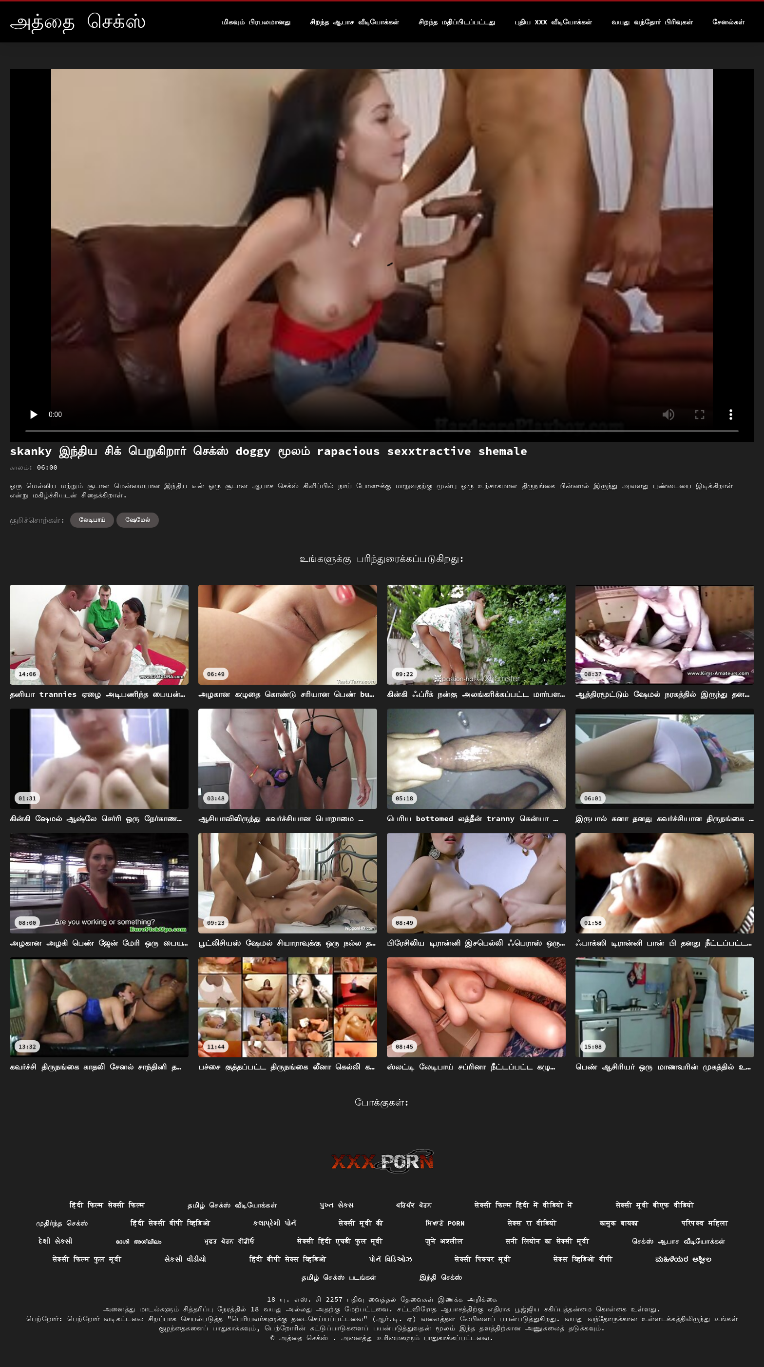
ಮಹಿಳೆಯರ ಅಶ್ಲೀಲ (683, 1259)
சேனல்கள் (728, 22)
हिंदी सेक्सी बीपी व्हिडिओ (170, 1223)
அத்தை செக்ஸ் (306, 1337)
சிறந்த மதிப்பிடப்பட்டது (457, 22)
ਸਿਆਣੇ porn (445, 1223)
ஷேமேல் (137, 519)
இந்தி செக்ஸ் (441, 1277)
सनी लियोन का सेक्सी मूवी (547, 1241)
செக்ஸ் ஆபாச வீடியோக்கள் (679, 1241)
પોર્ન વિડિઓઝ (390, 1259)
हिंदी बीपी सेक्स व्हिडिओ (287, 1259)
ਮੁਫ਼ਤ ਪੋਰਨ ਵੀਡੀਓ (230, 1241)
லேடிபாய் (92, 519)
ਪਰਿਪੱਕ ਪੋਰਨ (414, 1205)
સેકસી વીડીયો (185, 1259)
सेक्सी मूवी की (361, 1223)
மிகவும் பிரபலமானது (256, 22)
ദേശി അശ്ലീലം (138, 1241)
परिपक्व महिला (705, 1223)
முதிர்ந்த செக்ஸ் (62, 1223)
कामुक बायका (619, 1223)
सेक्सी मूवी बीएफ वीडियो (655, 1205)
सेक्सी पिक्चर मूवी (483, 1259)
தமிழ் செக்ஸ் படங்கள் (339, 1277)
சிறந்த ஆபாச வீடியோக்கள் (354, 22)
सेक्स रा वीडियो (532, 1223)
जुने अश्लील (444, 1241)
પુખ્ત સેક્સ (336, 1205)
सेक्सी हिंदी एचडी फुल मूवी (339, 1241)
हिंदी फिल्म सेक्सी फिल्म (107, 1205)
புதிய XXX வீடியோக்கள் (553, 22)
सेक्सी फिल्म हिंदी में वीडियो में (524, 1205)
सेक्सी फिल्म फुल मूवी (87, 1259)
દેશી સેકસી (55, 1241)
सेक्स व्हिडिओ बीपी (583, 1259)
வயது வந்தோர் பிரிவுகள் (652, 22)
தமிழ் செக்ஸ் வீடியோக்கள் (232, 1205)
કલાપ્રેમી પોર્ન (274, 1223)
